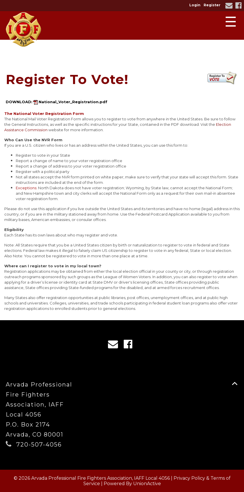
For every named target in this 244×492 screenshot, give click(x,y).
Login (194, 5)
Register (212, 5)
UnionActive (147, 483)
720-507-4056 (39, 444)
